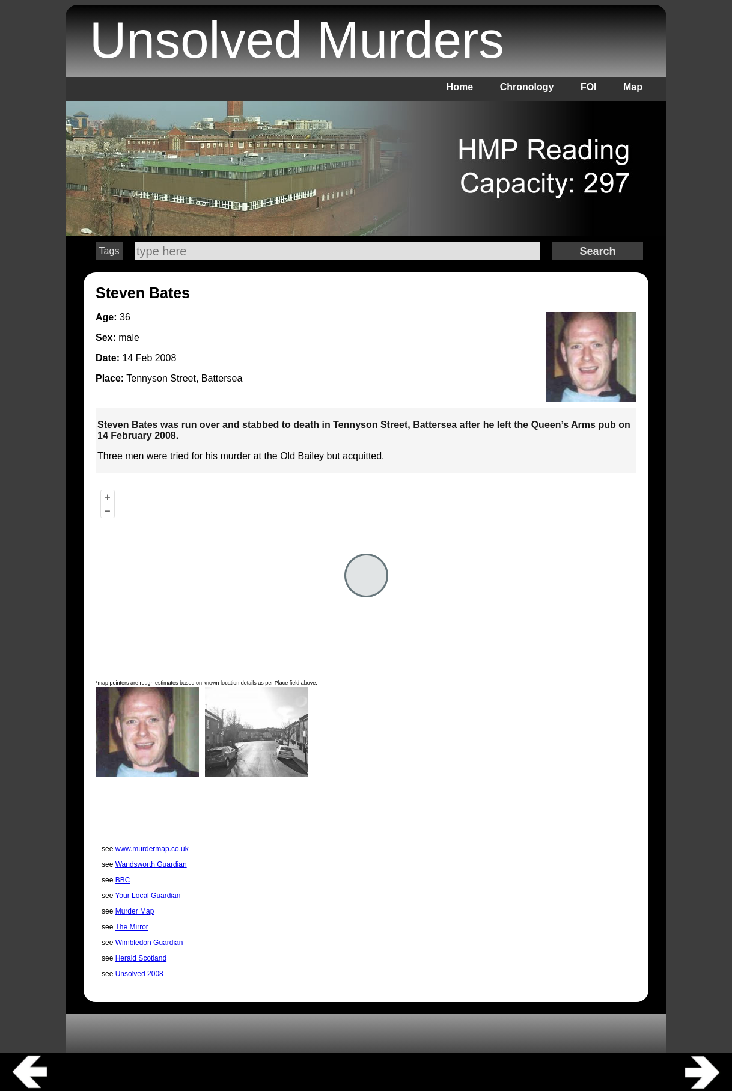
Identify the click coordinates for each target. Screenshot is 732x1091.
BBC (122, 880)
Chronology (527, 87)
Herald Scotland (140, 958)
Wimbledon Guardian (149, 942)
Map (632, 87)
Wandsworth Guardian (151, 864)
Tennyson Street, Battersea (184, 378)
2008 (166, 358)
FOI (589, 87)
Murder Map (134, 911)
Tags (109, 251)
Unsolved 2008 (139, 974)
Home (460, 87)
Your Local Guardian (147, 895)
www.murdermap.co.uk (152, 849)
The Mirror (131, 927)
